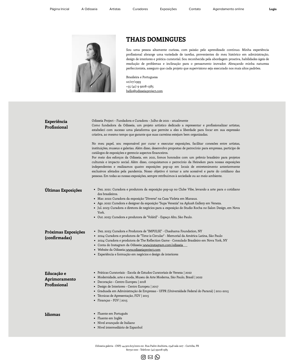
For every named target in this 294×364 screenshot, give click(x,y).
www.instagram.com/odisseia (162, 245)
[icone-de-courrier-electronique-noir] (150, 357)
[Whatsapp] (157, 357)
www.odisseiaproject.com (143, 249)
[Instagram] (143, 357)
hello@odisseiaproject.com (144, 91)
